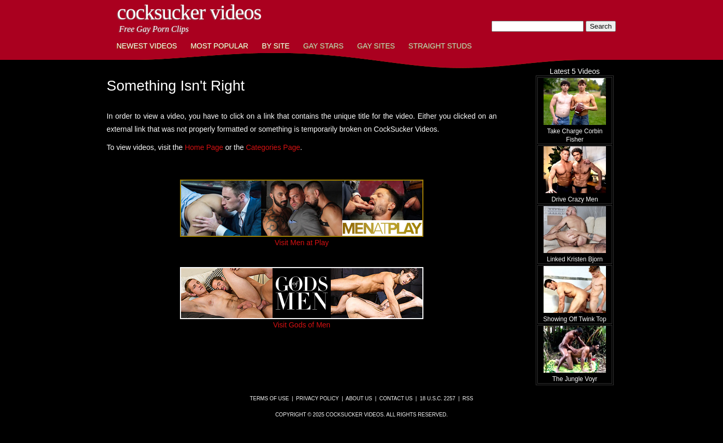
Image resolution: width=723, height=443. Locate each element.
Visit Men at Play (301, 238)
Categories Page (273, 147)
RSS (467, 398)
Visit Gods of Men (301, 320)
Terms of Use (269, 398)
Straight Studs (440, 46)
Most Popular (219, 46)
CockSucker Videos (189, 12)
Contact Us (395, 398)
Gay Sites (376, 46)
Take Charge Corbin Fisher (575, 131)
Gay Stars (323, 46)
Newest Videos (147, 46)
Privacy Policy (317, 398)
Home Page (204, 147)
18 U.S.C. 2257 (437, 398)
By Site (275, 46)
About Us (359, 398)
